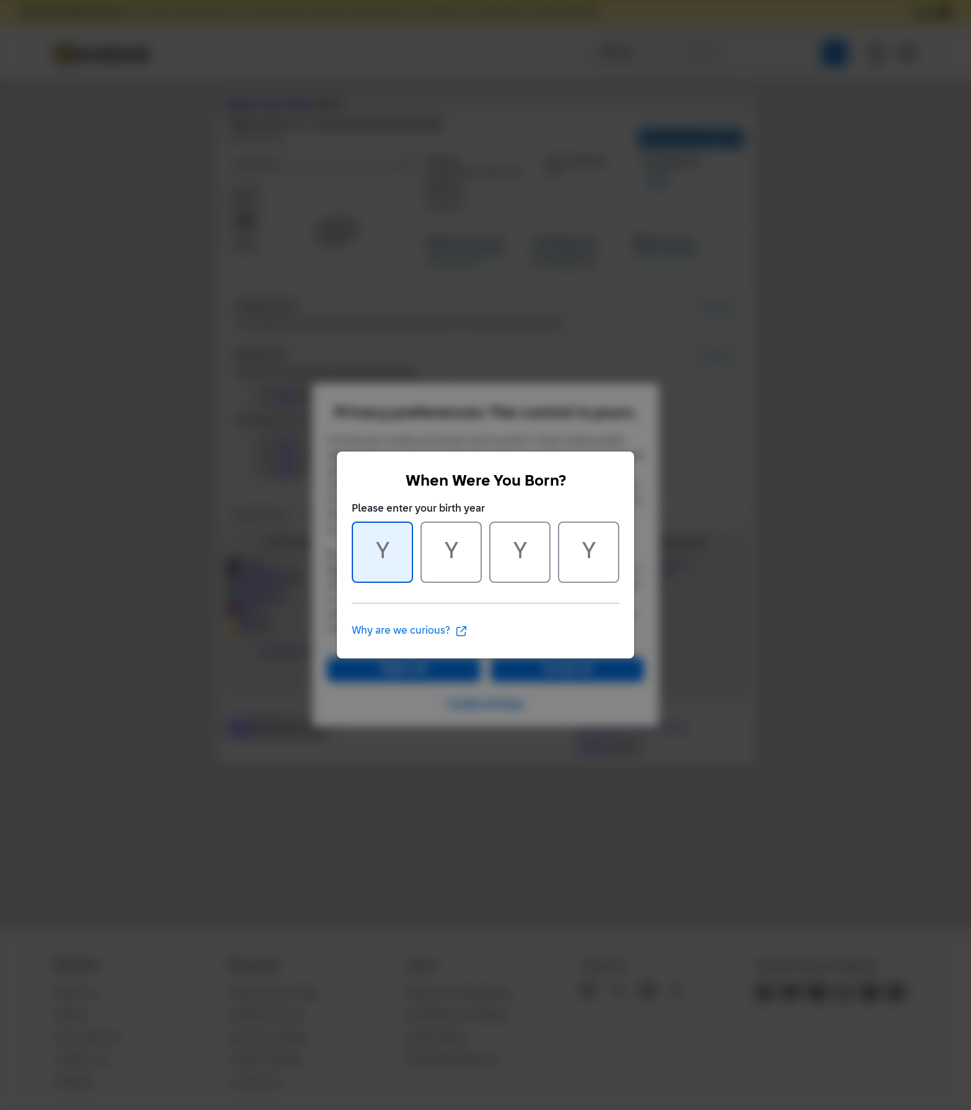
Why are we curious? (410, 631)
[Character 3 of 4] (520, 552)
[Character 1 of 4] (382, 552)
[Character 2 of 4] (451, 552)
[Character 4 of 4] (588, 552)
